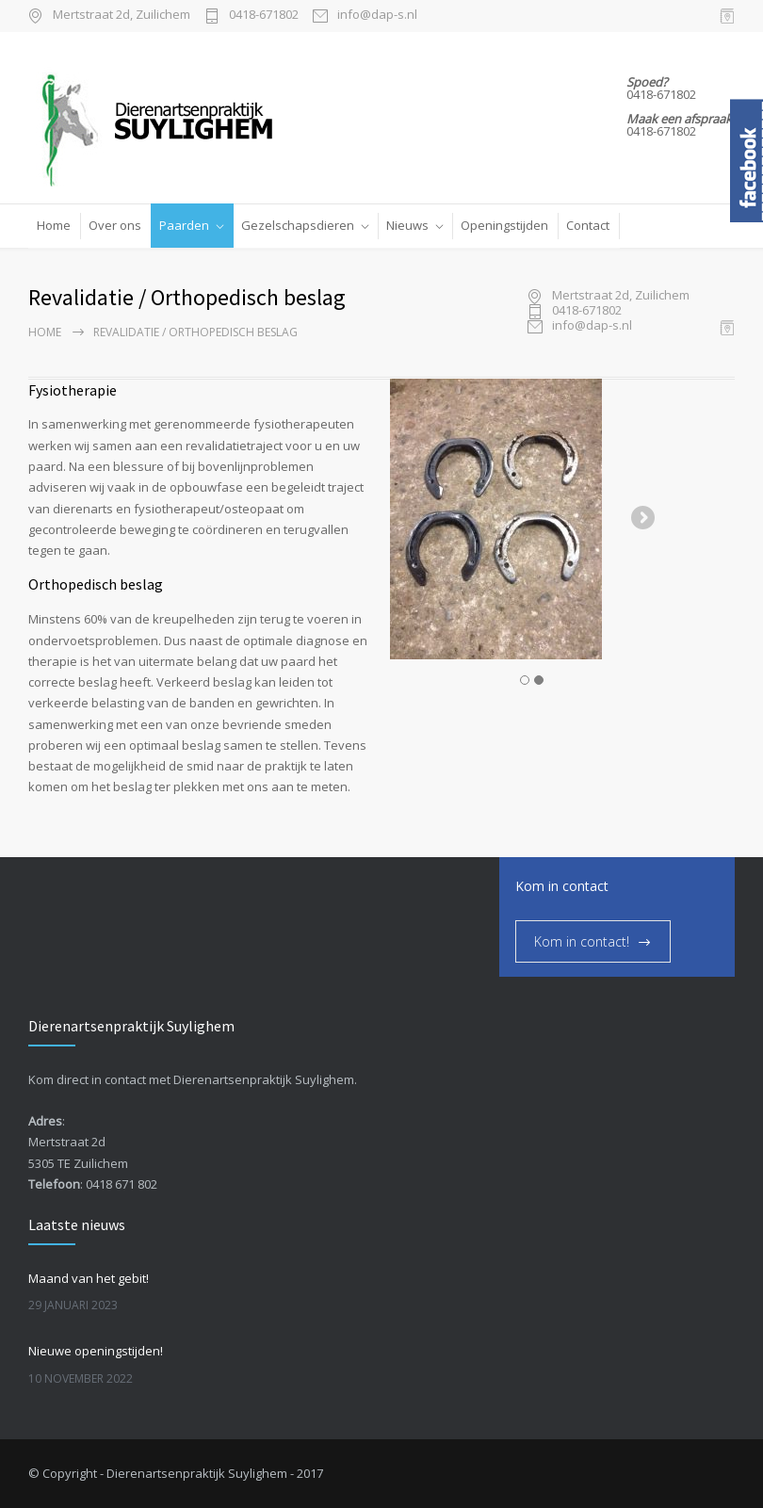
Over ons (115, 225)
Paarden (184, 225)
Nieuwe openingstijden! (95, 1350)
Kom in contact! (581, 941)
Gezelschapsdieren (297, 225)
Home (54, 225)
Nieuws (407, 225)
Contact (587, 225)
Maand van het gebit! (88, 1278)
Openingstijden (504, 225)
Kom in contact (562, 886)
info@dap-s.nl (377, 15)
